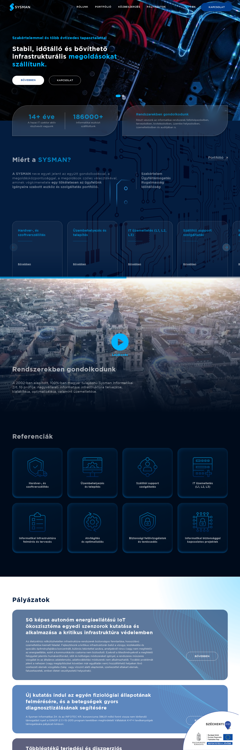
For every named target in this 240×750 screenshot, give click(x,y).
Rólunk (82, 7)
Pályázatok (156, 7)
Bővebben (28, 80)
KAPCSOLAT (217, 7)
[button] (118, 96)
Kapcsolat (65, 80)
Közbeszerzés (129, 7)
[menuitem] (187, 7)
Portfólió (103, 7)
